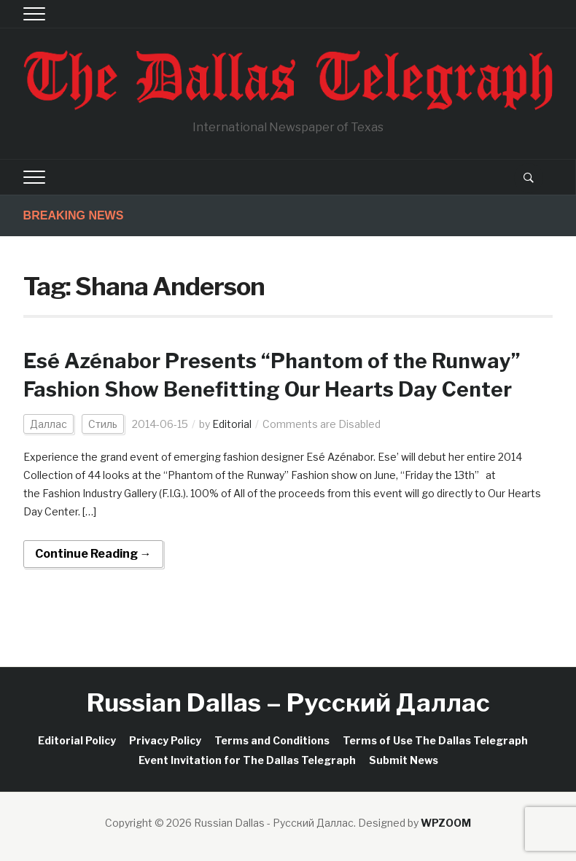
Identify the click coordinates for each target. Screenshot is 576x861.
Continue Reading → (93, 554)
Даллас (48, 424)
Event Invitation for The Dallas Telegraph (247, 760)
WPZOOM (446, 823)
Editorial (232, 424)
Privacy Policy (165, 740)
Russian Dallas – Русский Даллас (288, 702)
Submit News (403, 760)
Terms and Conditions (272, 740)
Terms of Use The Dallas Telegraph (435, 740)
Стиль (102, 424)
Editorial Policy (77, 740)
